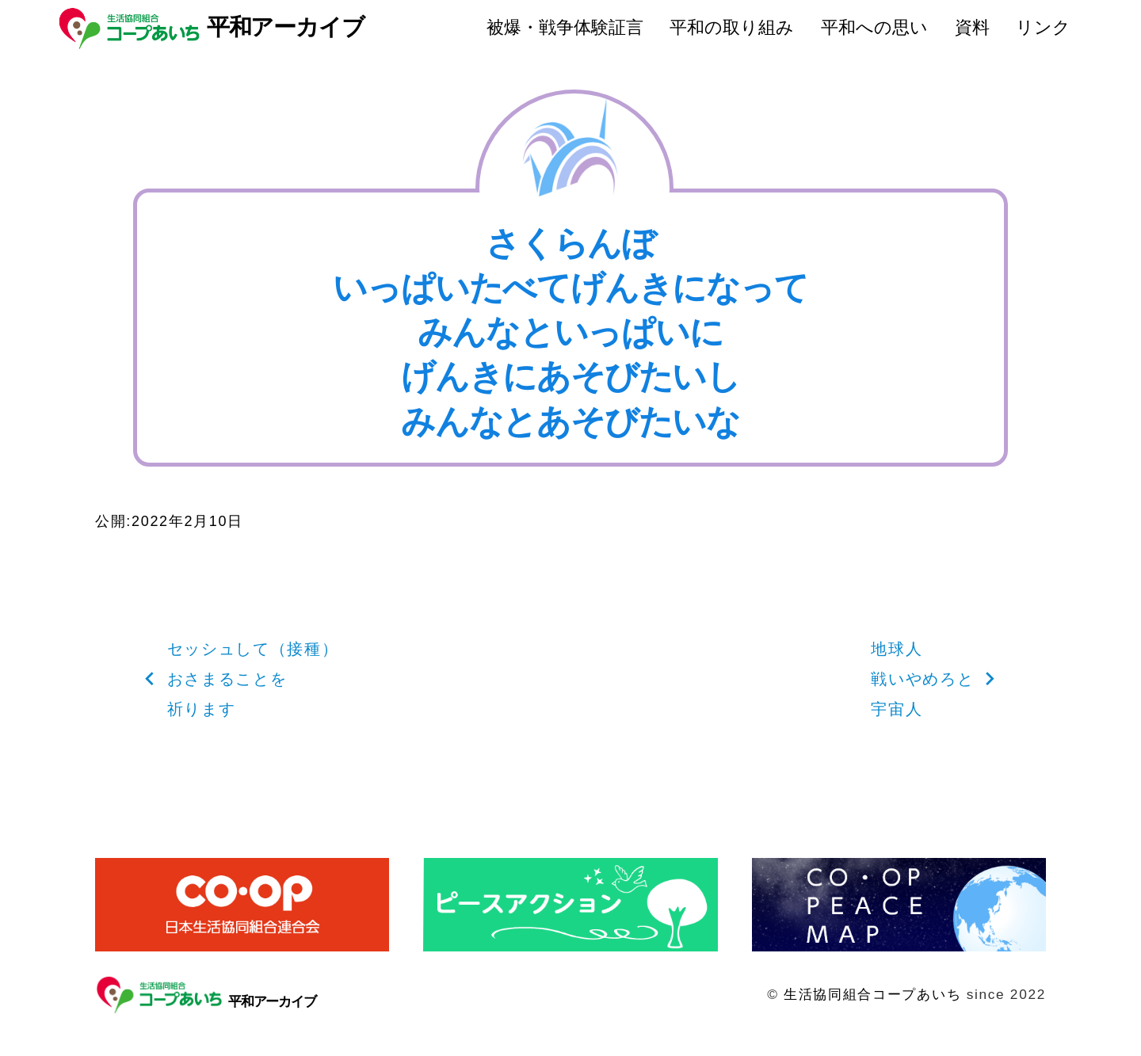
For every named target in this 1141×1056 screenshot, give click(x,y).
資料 (972, 27)
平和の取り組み (732, 27)
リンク (1043, 27)
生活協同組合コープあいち (872, 994)
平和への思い (874, 27)
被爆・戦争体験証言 (565, 27)
